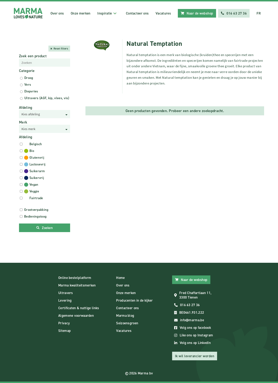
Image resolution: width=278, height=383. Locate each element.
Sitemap (64, 330)
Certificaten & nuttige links (78, 308)
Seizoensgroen (127, 323)
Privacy (64, 323)
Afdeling (25, 107)
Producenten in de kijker (134, 300)
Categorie (27, 70)
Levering (65, 300)
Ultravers (65, 293)
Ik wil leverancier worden (194, 356)
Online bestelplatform (74, 277)
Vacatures (163, 13)
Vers (27, 84)
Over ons (57, 13)
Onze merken (80, 13)
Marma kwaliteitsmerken (77, 285)
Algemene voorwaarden (76, 315)
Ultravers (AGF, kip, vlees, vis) (46, 98)
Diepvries (31, 91)
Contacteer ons (137, 13)
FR (259, 13)
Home (120, 277)
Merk (23, 122)
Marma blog (125, 315)
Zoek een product (33, 56)
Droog (28, 78)
